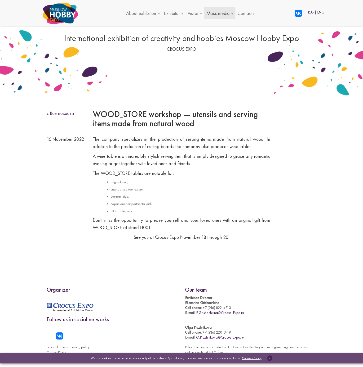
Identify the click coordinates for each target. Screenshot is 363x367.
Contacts (246, 13)
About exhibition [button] (143, 13)
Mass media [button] (219, 13)
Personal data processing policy (68, 347)
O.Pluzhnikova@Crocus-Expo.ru (220, 337)
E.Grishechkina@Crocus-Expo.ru (220, 312)
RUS (311, 12)
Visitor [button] (195, 13)
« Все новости (60, 113)
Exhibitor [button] (173, 13)
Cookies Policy (56, 352)
